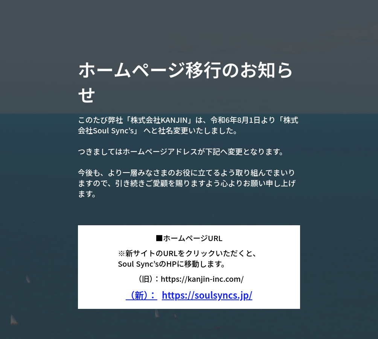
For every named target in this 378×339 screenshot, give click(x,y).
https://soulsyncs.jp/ (207, 295)
